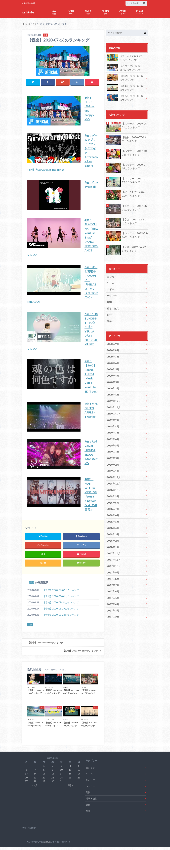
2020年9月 (112, 340)
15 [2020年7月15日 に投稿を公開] (43, 776)
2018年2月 (112, 530)
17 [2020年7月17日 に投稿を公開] (61, 776)
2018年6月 (112, 506)
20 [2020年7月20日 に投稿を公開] (26, 780)
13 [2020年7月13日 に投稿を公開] (26, 776)
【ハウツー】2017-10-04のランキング (134, 151)
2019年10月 (113, 408)
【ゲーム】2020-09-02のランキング (125, 57)
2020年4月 (112, 371)
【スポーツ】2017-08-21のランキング (134, 206)
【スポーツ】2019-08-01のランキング (134, 123)
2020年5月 (112, 365)
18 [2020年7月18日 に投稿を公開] (70, 776)
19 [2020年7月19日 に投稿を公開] (79, 776)
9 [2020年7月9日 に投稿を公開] (52, 772)
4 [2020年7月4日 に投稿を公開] (70, 769)
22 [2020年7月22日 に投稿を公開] (43, 780)
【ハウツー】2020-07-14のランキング (134, 165)
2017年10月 (113, 555)
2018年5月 (112, 512)
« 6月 (35, 788)
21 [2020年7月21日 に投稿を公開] (35, 780)
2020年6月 (112, 359)
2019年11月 (113, 402)
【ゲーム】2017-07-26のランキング (134, 192)
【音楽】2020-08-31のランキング (61, 605)
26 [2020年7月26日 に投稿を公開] (79, 780)
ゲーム (71, 11)
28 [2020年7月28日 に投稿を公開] (35, 784)
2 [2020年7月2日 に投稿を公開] (52, 769)
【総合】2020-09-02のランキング (125, 96)
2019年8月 (112, 420)
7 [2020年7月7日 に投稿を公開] (35, 772)
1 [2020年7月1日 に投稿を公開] (43, 769)
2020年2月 (112, 383)
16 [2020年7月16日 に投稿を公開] (52, 776)
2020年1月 (112, 389)
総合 (54, 11)
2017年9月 (112, 561)
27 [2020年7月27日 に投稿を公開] (26, 784)
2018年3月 (112, 524)
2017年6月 (112, 579)
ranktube (28, 12)
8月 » (70, 788)
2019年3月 (112, 451)
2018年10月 (113, 481)
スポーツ (122, 11)
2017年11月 (113, 549)
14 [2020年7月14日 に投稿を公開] (35, 776)
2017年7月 (112, 573)
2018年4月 (112, 518)
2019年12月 (113, 395)
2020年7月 (112, 352)
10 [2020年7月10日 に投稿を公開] (61, 772)
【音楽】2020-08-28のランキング (61, 617)
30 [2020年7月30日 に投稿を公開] (52, 784)
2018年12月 (113, 469)
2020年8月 (112, 346)
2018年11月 (113, 475)
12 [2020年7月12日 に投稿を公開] (79, 772)
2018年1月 (112, 536)
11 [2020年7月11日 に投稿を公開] (70, 772)
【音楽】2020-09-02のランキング (61, 593)
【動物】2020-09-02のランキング (125, 76)
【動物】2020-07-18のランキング (80, 653)
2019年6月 (112, 432)
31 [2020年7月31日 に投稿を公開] (61, 784)
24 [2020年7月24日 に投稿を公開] (61, 780)
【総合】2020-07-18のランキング (45, 646)
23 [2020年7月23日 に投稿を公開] (52, 780)
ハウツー (111, 293)
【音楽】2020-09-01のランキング (61, 599)
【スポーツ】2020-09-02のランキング (125, 67)
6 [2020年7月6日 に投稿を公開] (26, 772)
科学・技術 (112, 305)
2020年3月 (112, 377)
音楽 (88, 11)
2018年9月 (112, 487)
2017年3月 (112, 598)
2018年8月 (112, 493)
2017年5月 (112, 586)
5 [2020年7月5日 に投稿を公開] (79, 769)
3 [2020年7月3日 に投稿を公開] (61, 769)
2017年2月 (112, 604)
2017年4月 (112, 592)
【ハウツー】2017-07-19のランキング (134, 178)
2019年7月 (112, 426)
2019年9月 (112, 414)
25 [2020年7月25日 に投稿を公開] (70, 780)
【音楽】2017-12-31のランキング (134, 219)
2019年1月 (112, 463)
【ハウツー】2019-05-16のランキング (134, 233)
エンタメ (139, 11)
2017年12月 (113, 543)
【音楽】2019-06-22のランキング (134, 247)
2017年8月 (112, 567)
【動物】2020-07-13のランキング (134, 137)
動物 (105, 11)
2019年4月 (112, 445)
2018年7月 (112, 500)
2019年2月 (112, 457)
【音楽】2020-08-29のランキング (61, 611)
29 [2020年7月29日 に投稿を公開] (43, 784)
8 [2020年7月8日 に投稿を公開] (43, 772)
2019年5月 (112, 438)
